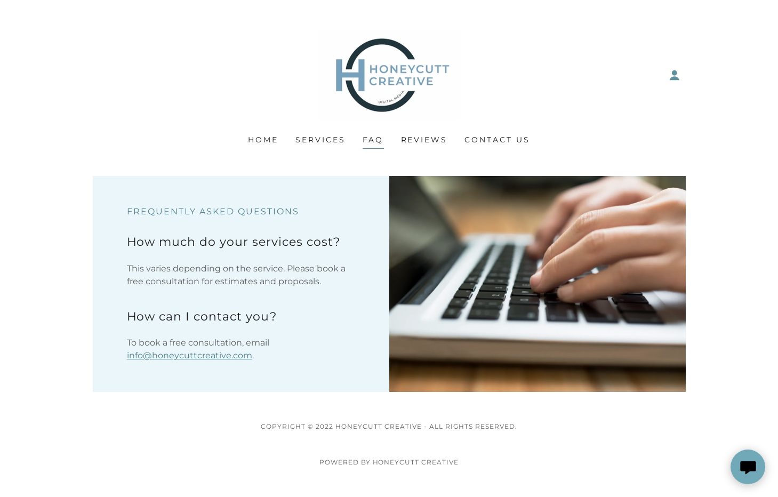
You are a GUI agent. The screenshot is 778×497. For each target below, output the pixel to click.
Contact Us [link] (497, 140)
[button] (674, 75)
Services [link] (320, 140)
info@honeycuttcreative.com (189, 355)
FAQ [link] (373, 140)
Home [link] (263, 140)
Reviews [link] (424, 140)
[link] (389, 74)
